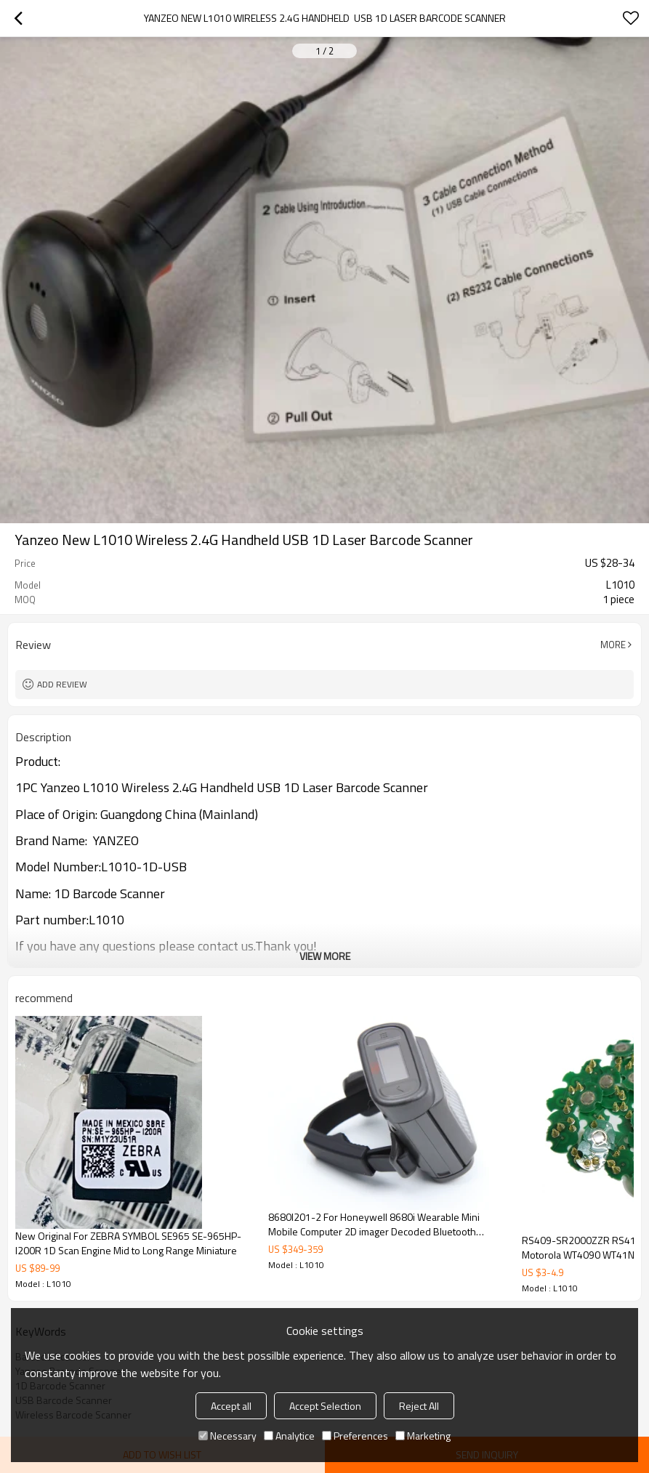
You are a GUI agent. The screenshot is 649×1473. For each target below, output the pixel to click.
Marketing (423, 1435)
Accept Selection (325, 1405)
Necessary (227, 1435)
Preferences (355, 1435)
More (613, 644)
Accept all (231, 1405)
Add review (62, 684)
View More (324, 956)
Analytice (289, 1435)
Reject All (419, 1405)
